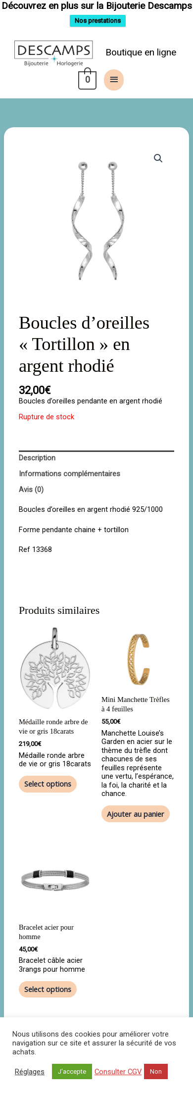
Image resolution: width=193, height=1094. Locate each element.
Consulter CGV (118, 1071)
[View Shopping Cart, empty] (86, 87)
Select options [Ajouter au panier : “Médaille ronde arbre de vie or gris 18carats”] (47, 791)
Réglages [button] (30, 1071)
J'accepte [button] (72, 1071)
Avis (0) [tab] (31, 497)
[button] (158, 165)
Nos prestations (98, 24)
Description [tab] (37, 465)
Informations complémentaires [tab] (69, 481)
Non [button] (156, 1071)
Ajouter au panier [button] (135, 821)
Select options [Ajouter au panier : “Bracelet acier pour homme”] (47, 996)
